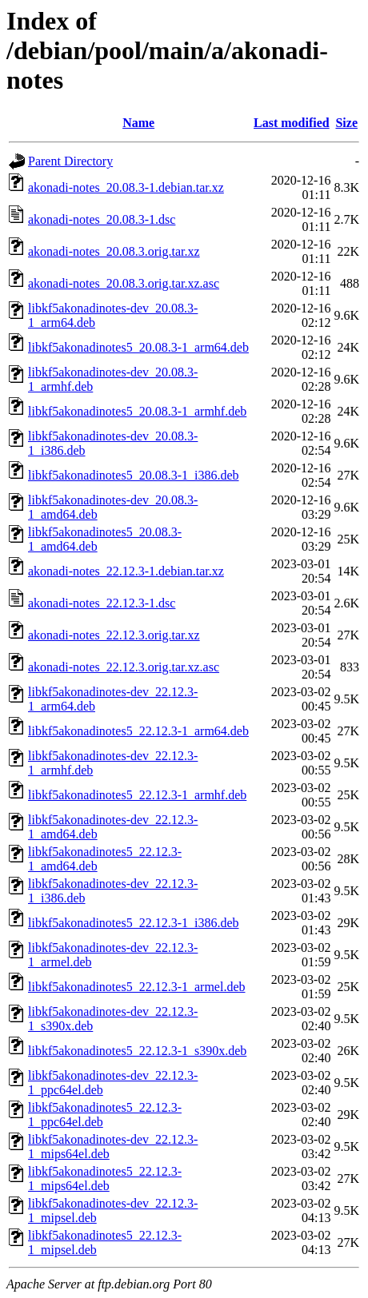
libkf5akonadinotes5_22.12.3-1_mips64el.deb (105, 1178)
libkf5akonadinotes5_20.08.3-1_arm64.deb (138, 347)
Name (138, 122)
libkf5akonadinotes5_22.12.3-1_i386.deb (133, 923)
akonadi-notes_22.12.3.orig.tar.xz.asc (123, 667)
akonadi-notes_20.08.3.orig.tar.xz (114, 251)
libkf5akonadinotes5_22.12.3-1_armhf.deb (137, 795)
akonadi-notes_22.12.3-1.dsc (101, 603)
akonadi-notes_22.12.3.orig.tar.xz (114, 635)
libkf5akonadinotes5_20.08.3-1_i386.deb (133, 475)
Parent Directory (70, 161)
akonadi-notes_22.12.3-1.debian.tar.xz (126, 571)
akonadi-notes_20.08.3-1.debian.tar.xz (126, 187)
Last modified (292, 122)
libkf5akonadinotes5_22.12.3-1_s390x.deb (137, 1050)
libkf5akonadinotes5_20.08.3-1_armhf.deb (137, 411)
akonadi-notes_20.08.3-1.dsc (101, 219)
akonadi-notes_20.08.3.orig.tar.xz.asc (123, 283)
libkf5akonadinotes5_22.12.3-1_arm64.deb (138, 731)
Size (346, 122)
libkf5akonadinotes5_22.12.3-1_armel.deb (137, 986)
